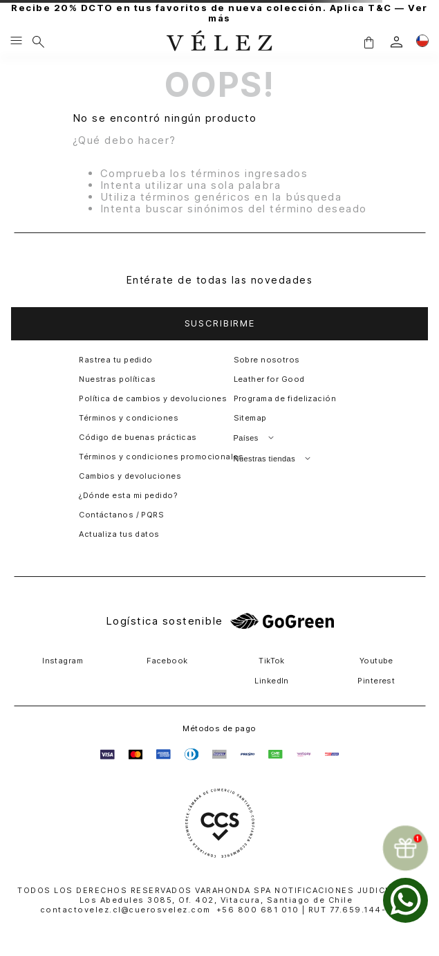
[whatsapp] (405, 900)
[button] (368, 42)
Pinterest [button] (376, 681)
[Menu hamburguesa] (16, 41)
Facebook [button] (167, 660)
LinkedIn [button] (271, 681)
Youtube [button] (376, 660)
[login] (396, 42)
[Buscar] (38, 41)
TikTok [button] (272, 660)
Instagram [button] (62, 660)
